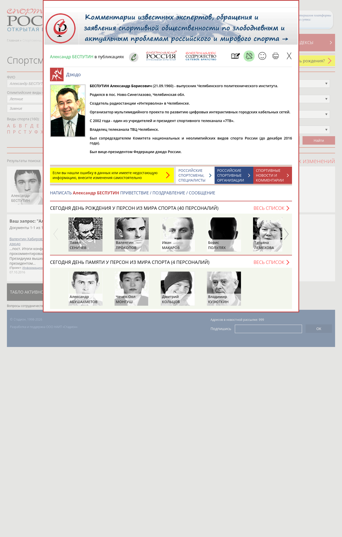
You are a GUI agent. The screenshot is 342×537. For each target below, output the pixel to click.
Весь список (269, 210)
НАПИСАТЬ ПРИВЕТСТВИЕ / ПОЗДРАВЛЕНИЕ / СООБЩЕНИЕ (132, 195)
